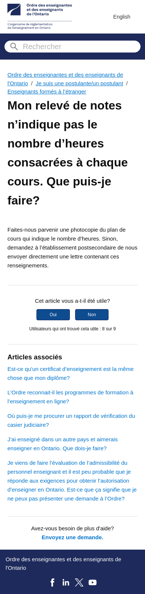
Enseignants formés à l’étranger (46, 91)
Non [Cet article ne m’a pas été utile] (92, 314)
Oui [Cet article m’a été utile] (53, 314)
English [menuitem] (121, 17)
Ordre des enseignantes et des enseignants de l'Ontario (63, 563)
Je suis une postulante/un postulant (79, 83)
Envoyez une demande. (72, 537)
